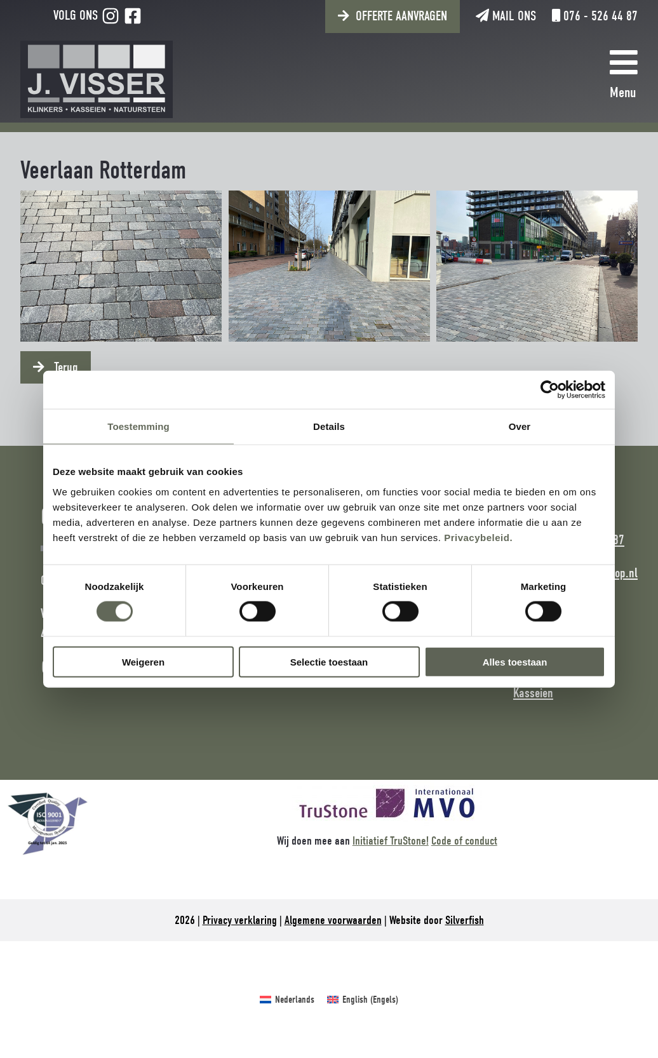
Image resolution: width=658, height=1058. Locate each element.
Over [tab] (520, 426)
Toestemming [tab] (138, 426)
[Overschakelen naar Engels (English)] (363, 999)
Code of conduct (464, 841)
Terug (64, 367)
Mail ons (506, 15)
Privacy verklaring (240, 920)
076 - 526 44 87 (595, 15)
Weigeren (143, 661)
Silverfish (464, 920)
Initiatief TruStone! (390, 841)
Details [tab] (329, 426)
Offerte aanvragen (401, 15)
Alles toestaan (515, 661)
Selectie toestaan (329, 661)
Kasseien (533, 692)
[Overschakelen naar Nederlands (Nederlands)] (287, 999)
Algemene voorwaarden (333, 920)
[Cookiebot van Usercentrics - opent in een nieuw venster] (549, 389)
